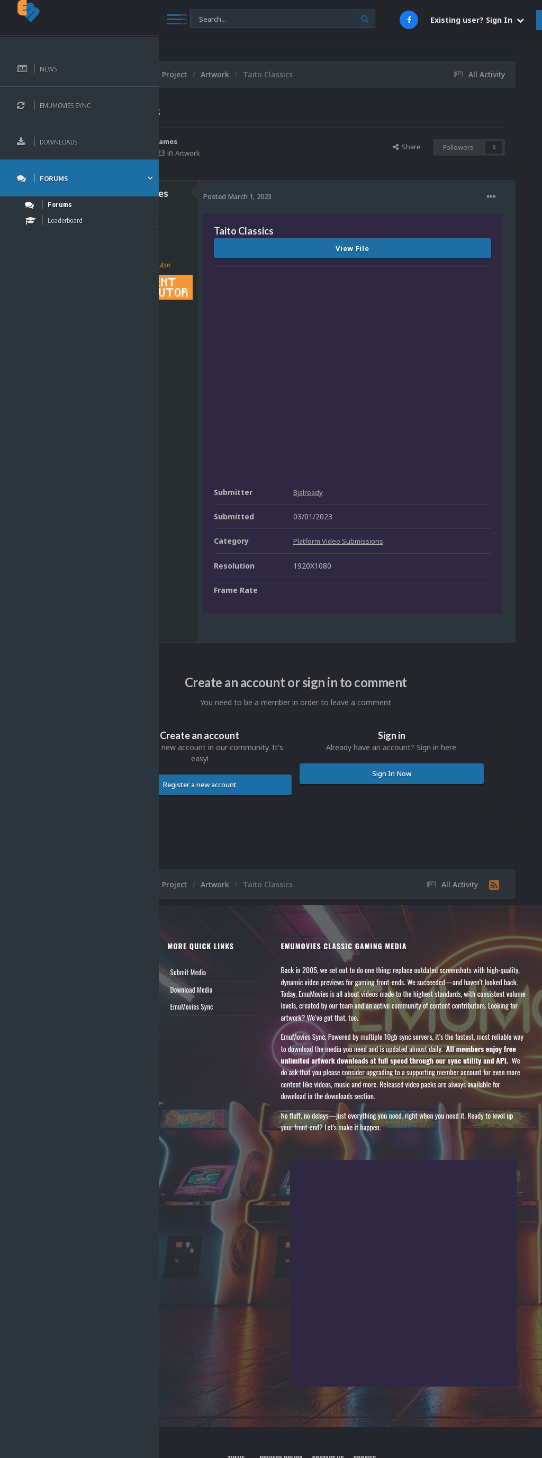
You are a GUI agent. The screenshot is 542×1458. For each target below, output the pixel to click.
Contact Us (191, 986)
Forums (186, 935)
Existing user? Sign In (477, 20)
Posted (334, 196)
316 (232, 313)
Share (407, 146)
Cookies (413, 1414)
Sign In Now (415, 719)
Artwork (286, 153)
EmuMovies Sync (268, 952)
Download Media (268, 935)
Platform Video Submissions (438, 486)
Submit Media (265, 917)
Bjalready (406, 438)
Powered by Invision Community (350, 1437)
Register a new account (273, 730)
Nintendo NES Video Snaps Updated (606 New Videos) (389, 53)
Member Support (199, 969)
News (184, 917)
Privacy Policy (329, 1414)
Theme (287, 1414)
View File (401, 248)
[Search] (283, 19)
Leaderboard (193, 952)
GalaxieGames (251, 141)
